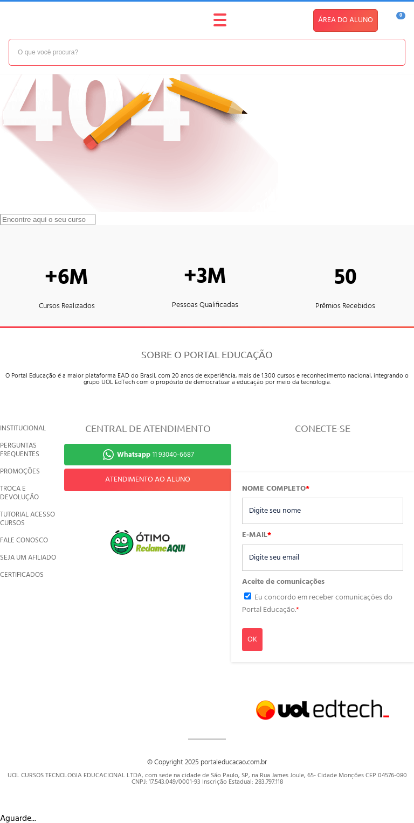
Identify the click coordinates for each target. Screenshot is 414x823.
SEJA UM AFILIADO (28, 557)
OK (252, 639)
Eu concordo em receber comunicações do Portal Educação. (317, 603)
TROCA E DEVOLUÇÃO (19, 493)
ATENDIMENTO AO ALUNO (147, 479)
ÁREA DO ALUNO (345, 20)
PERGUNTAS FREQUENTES (19, 450)
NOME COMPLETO (275, 489)
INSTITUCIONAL (23, 428)
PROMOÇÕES (20, 471)
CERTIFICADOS (22, 575)
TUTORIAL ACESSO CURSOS (27, 519)
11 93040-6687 (155, 455)
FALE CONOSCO (24, 540)
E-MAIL (256, 535)
